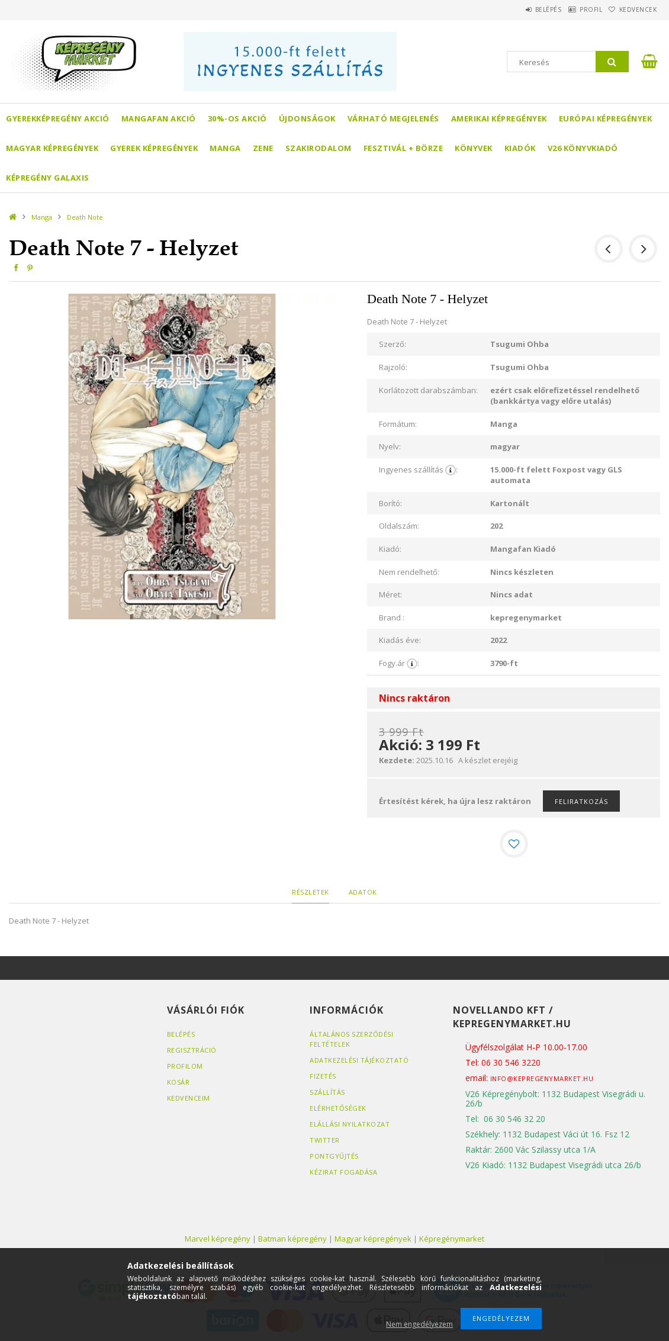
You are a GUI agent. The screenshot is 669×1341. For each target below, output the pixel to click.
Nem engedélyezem (419, 1324)
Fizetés (323, 1076)
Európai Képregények (605, 118)
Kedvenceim (188, 1098)
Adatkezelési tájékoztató (359, 1060)
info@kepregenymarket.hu (542, 1078)
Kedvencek (632, 9)
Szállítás (327, 1092)
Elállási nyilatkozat (350, 1124)
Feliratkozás (581, 801)
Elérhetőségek (338, 1108)
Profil (574, 9)
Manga (225, 148)
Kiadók (520, 148)
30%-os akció (237, 118)
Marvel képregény (217, 1238)
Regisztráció (192, 1050)
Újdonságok (307, 118)
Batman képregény (292, 1238)
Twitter (325, 1140)
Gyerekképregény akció (58, 118)
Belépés (520, 9)
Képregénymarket (451, 1238)
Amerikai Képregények (499, 118)
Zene (263, 148)
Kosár (178, 1082)
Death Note (85, 217)
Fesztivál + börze (403, 148)
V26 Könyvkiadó (583, 148)
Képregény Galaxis (47, 177)
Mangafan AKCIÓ (158, 118)
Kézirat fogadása (343, 1172)
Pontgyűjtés (334, 1156)
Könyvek (474, 148)
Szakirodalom (318, 148)
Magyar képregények (52, 148)
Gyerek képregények (154, 148)
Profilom (185, 1066)
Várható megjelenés (393, 118)
